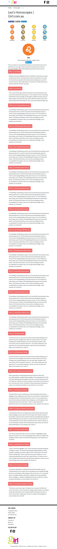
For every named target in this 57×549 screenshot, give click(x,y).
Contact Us (11, 520)
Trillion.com (30, 546)
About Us (10, 522)
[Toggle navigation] (9, 1)
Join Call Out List (12, 514)
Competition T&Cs (13, 510)
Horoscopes (16, 7)
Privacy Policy (11, 512)
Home (9, 7)
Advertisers (11, 524)
